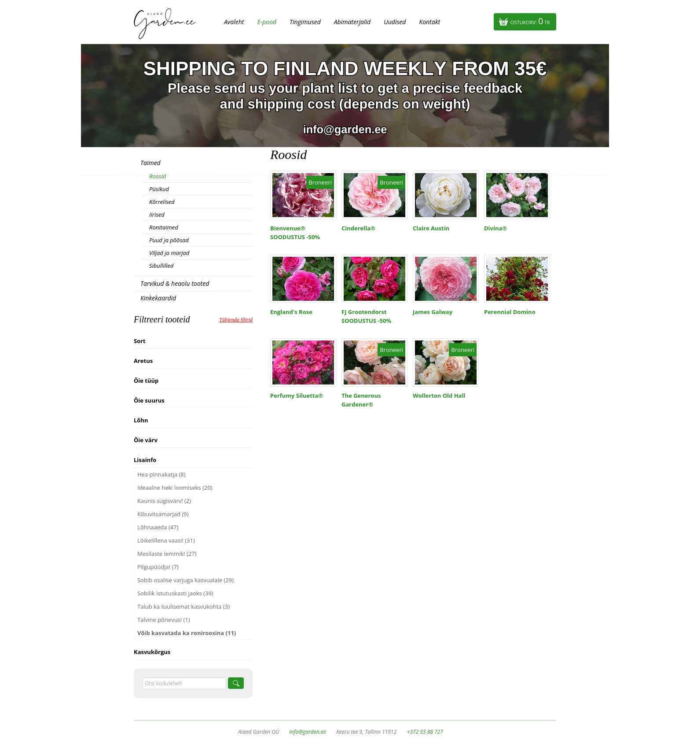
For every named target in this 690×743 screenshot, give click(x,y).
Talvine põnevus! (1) (163, 620)
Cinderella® (358, 228)
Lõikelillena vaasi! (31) (166, 540)
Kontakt (429, 22)
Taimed (150, 163)
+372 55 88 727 (425, 732)
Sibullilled (161, 266)
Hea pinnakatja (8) (161, 474)
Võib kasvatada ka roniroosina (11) (186, 633)
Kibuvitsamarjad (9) (163, 514)
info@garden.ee (308, 732)
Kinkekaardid (158, 298)
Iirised (157, 214)
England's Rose (291, 312)
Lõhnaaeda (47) (157, 527)
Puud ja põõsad (169, 240)
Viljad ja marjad (169, 253)
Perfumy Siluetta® (296, 395)
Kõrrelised (162, 202)
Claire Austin (431, 228)
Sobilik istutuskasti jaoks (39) (175, 593)
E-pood (266, 22)
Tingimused (305, 22)
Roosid (157, 176)
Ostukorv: (530, 21)
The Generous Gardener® (361, 400)
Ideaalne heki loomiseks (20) (175, 488)
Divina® (495, 228)
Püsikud (159, 189)
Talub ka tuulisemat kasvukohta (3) (183, 606)
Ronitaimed (163, 227)
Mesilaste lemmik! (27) (167, 554)
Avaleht (234, 22)
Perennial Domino (510, 312)
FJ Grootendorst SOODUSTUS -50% (366, 316)
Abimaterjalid (352, 22)
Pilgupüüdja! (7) (158, 567)
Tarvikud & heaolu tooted (174, 283)
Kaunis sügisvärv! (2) (164, 501)
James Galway (432, 312)
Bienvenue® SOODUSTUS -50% (295, 232)
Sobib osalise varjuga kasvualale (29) (185, 580)
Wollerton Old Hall (439, 395)
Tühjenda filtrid (236, 320)
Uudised (395, 22)
